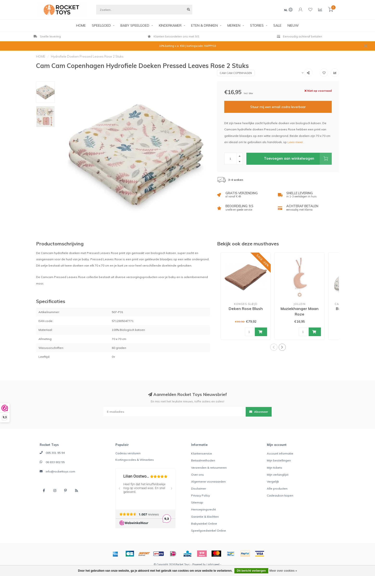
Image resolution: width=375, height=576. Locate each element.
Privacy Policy (200, 495)
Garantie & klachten (205, 516)
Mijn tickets (274, 467)
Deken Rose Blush (246, 308)
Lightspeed (212, 564)
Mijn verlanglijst (277, 474)
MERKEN (233, 25)
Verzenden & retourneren (209, 467)
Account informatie (280, 453)
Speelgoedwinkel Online (208, 530)
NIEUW (293, 25)
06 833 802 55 (55, 462)
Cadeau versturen (128, 453)
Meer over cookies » (283, 570)
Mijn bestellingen (279, 460)
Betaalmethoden (203, 460)
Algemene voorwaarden (208, 481)
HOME (81, 25)
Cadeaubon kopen (280, 495)
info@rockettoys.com (60, 471)
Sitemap (197, 502)
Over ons (197, 474)
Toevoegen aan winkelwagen (298, 159)
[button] (273, 347)
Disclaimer (198, 488)
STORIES (257, 25)
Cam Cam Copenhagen (236, 73)
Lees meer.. (296, 142)
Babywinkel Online (204, 523)
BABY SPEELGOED (134, 25)
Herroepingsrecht (203, 509)
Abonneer (258, 411)
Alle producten (277, 488)
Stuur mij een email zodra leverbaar (278, 107)
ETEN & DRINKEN (204, 25)
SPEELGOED (101, 25)
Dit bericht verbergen (251, 570)
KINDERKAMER (170, 25)
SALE (277, 25)
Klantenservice (201, 453)
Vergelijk (273, 481)
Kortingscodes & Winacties (134, 459)
